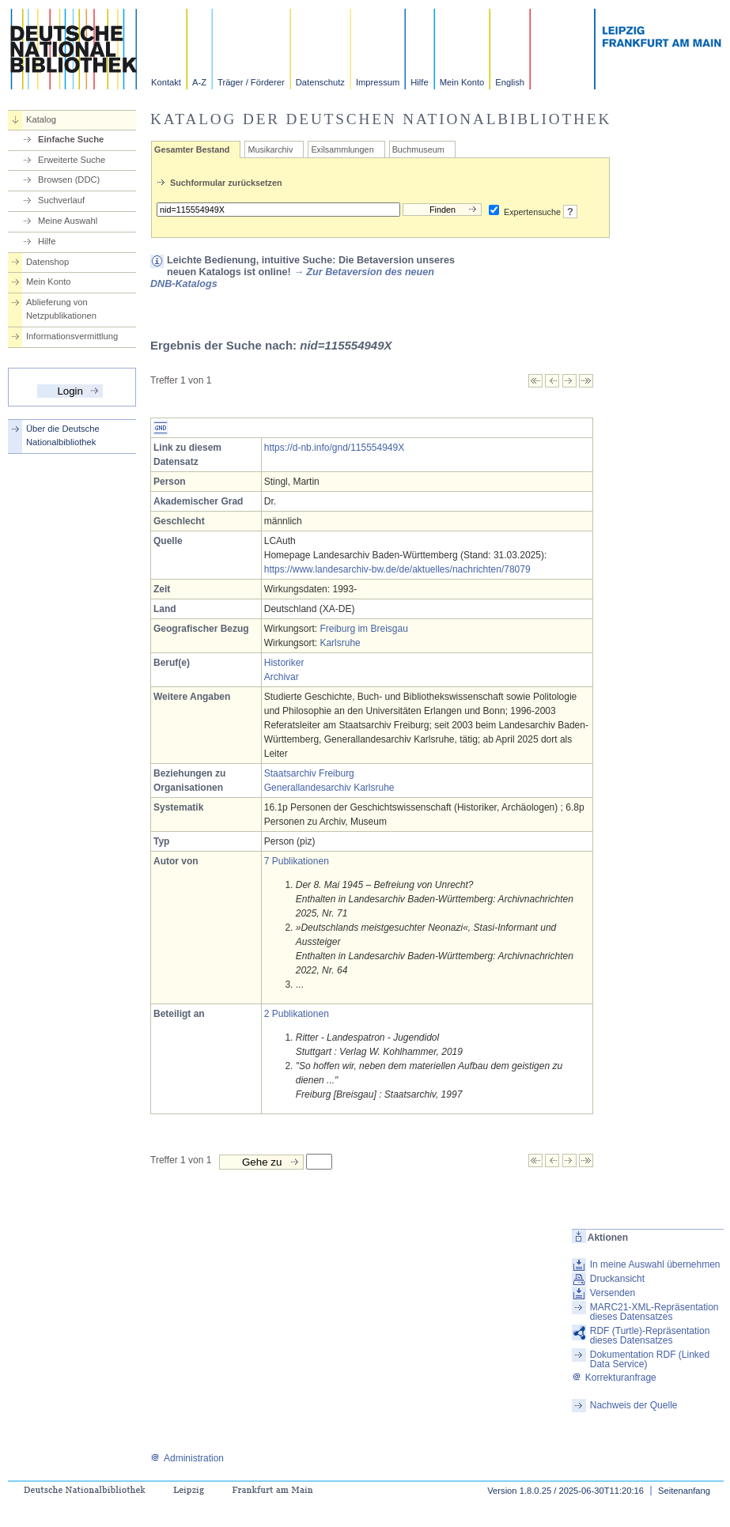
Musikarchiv (270, 149)
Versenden (612, 1292)
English (509, 82)
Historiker (284, 662)
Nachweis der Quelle (634, 1405)
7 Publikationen (296, 861)
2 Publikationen (296, 1013)
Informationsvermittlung (72, 336)
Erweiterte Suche (71, 159)
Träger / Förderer (251, 82)
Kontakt (166, 82)
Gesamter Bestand (191, 149)
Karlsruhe (340, 642)
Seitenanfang (684, 1490)
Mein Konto (462, 82)
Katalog (41, 119)
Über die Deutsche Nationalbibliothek (63, 435)
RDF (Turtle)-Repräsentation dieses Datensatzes (650, 1335)
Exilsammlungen (342, 149)
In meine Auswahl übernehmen (655, 1264)
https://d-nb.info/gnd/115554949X (334, 447)
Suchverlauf (61, 200)
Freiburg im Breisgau (363, 628)
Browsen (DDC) (69, 179)
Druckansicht (617, 1278)
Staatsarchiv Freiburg (309, 773)
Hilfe (419, 82)
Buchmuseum (418, 149)
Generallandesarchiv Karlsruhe (329, 787)
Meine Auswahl (67, 220)
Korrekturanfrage (614, 1377)
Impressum (377, 82)
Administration (187, 1458)
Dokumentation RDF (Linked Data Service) (649, 1359)
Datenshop (47, 261)
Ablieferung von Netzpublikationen (61, 308)
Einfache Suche (71, 139)
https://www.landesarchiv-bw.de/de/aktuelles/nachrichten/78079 (397, 569)
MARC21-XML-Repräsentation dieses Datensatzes (654, 1312)
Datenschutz (320, 82)
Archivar (281, 676)
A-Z (199, 82)
